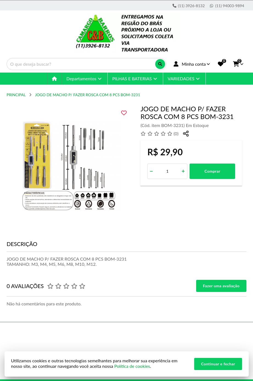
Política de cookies (132, 366)
